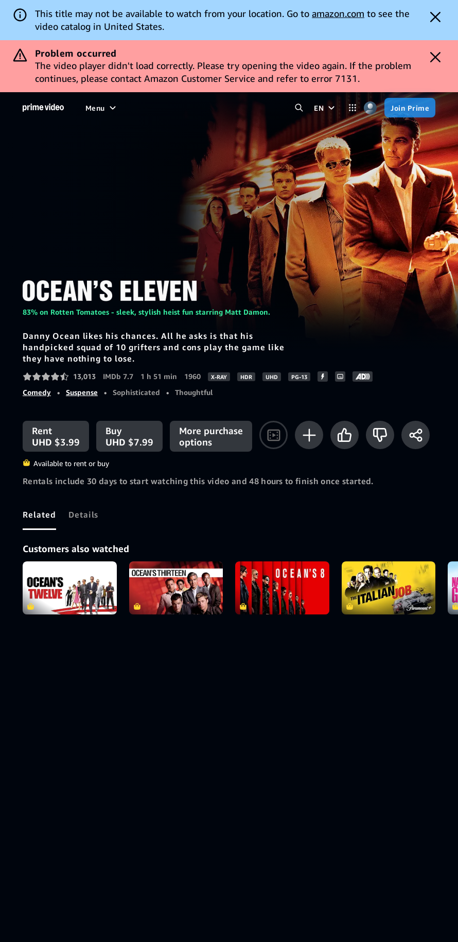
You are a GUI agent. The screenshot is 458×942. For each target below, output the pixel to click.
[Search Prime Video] (299, 107)
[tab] (39, 514)
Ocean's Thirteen (176, 587)
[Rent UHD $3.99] (56, 436)
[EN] (325, 107)
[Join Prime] (409, 107)
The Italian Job (389, 587)
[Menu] (102, 107)
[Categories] (352, 107)
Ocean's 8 (282, 587)
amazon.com (338, 13)
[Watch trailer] (273, 435)
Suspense (82, 392)
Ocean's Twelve (70, 587)
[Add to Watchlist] (309, 435)
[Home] (43, 108)
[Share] (415, 435)
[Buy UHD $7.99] (129, 436)
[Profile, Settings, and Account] (370, 107)
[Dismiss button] (435, 17)
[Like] (344, 435)
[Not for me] (380, 435)
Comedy (37, 392)
